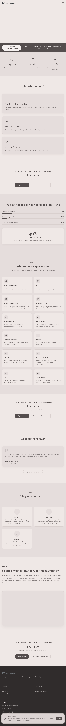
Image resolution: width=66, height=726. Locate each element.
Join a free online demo (40, 185)
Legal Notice (38, 686)
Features (4, 686)
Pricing (4, 689)
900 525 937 (7, 708)
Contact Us (5, 694)
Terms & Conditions (41, 691)
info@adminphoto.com (10, 705)
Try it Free (5, 691)
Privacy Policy (39, 689)
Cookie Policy (39, 694)
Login (3, 696)
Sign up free (22, 185)
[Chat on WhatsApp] (60, 717)
